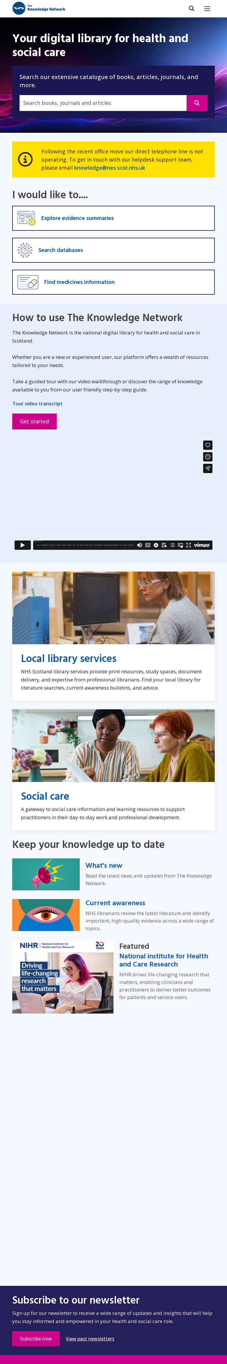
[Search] (103, 103)
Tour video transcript (37, 403)
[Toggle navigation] (207, 8)
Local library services (68, 659)
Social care (45, 797)
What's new (104, 866)
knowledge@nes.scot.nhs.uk (109, 167)
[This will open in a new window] (197, 103)
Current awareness (115, 903)
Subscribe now (40, 1338)
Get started (34, 421)
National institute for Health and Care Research (163, 960)
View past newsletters (90, 1338)
